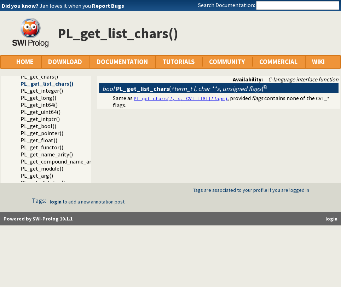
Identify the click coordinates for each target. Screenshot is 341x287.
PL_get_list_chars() (47, 83)
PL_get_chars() (39, 76)
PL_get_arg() (37, 175)
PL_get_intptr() (40, 118)
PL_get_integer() (42, 90)
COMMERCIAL (278, 62)
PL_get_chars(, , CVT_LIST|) (180, 98)
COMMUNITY (227, 62)
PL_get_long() (38, 97)
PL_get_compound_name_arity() (61, 161)
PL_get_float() (39, 140)
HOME (25, 62)
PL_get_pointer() (42, 133)
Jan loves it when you (82, 5)
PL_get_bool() (38, 126)
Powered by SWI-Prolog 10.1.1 (38, 219)
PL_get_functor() (42, 147)
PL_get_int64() (39, 104)
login (56, 202)
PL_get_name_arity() (47, 154)
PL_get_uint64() (40, 111)
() (183, 89)
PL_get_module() (42, 168)
